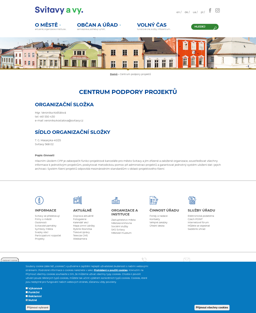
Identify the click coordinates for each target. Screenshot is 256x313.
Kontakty (155, 219)
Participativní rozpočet (48, 236)
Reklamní (35, 296)
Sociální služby (119, 226)
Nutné (32, 300)
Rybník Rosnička (82, 229)
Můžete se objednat (199, 226)
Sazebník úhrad (196, 229)
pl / (203, 12)
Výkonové (35, 288)
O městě (48, 25)
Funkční (34, 292)
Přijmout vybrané (37, 307)
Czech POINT (195, 219)
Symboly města (44, 229)
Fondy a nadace (159, 216)
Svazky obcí (41, 232)
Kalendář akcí (80, 222)
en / (178, 12)
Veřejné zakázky (159, 222)
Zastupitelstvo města (123, 220)
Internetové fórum (198, 222)
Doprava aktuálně (83, 216)
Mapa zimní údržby (84, 226)
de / (187, 12)
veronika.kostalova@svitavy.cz (64, 120)
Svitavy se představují (47, 216)
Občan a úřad (99, 25)
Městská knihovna (121, 223)
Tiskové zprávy (81, 232)
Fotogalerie (79, 219)
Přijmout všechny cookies (212, 307)
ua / (195, 12)
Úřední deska (157, 226)
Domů (114, 74)
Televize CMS (80, 236)
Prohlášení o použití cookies (111, 270)
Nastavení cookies (9, 260)
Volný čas (152, 25)
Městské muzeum (121, 233)
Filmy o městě (43, 219)
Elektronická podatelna (201, 216)
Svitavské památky (45, 226)
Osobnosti (41, 222)
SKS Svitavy (118, 230)
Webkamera (80, 239)
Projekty (40, 239)
